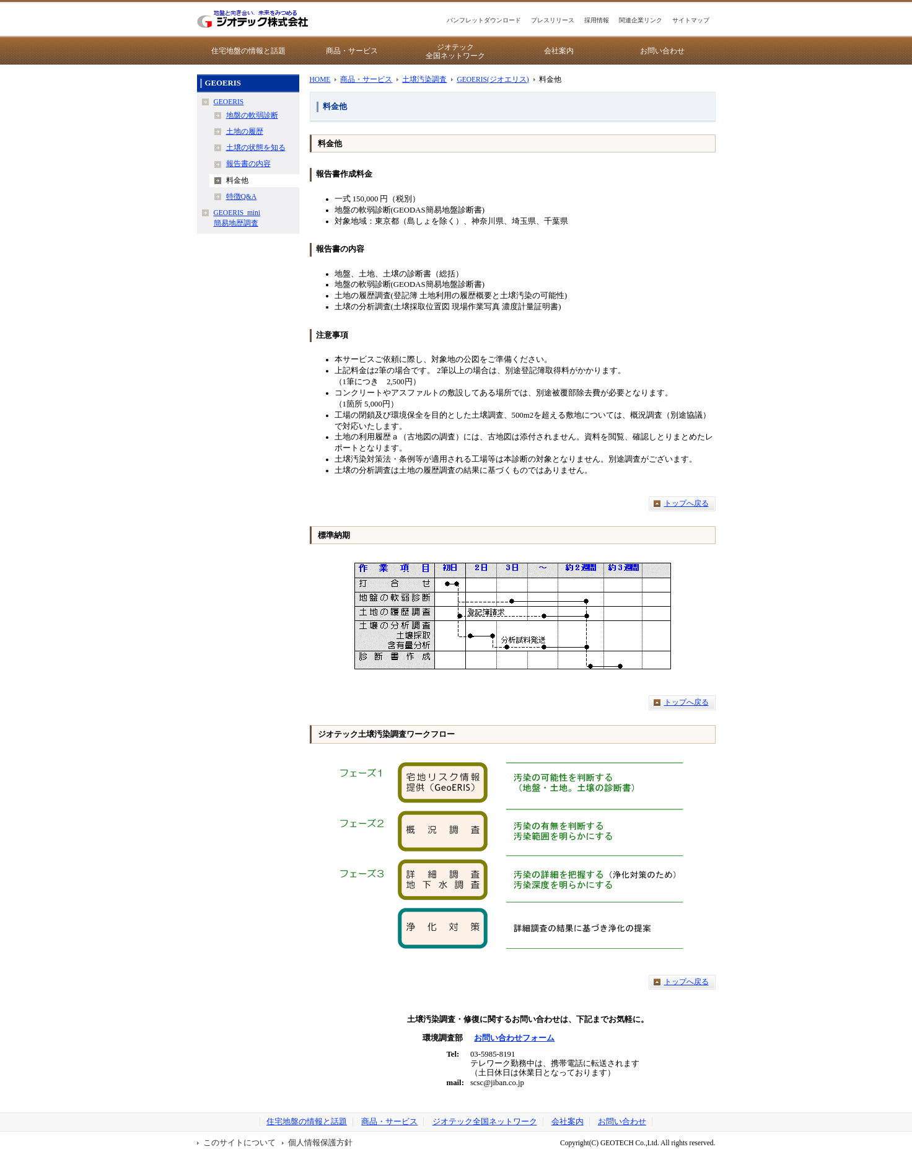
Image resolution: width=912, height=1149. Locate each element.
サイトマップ (690, 20)
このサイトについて (239, 1142)
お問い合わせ (662, 50)
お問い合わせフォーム (514, 1038)
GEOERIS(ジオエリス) (492, 79)
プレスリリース (552, 20)
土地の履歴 (244, 131)
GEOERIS (229, 101)
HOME (320, 79)
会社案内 (559, 50)
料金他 (237, 180)
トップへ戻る (686, 503)
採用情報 (596, 20)
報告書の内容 (248, 163)
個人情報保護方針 (320, 1142)
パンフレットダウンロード (484, 20)
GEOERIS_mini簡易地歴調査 (237, 218)
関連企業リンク (640, 20)
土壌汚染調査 (424, 79)
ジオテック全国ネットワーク (455, 51)
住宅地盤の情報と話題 (248, 50)
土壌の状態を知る (256, 147)
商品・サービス (352, 50)
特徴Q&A (241, 196)
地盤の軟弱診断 (252, 115)
